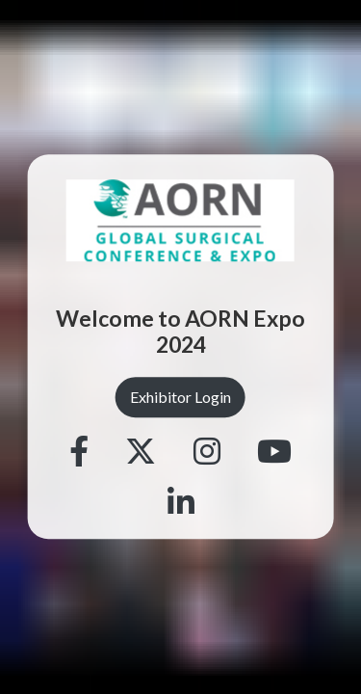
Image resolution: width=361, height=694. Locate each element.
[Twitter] (140, 453)
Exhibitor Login (180, 396)
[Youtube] (274, 453)
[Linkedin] (181, 504)
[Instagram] (206, 453)
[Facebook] (79, 453)
